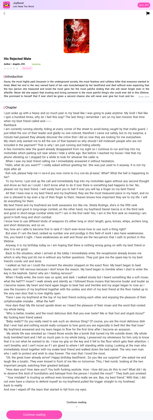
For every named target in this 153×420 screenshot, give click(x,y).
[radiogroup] (11, 68)
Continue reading (34, 414)
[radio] (5, 68)
